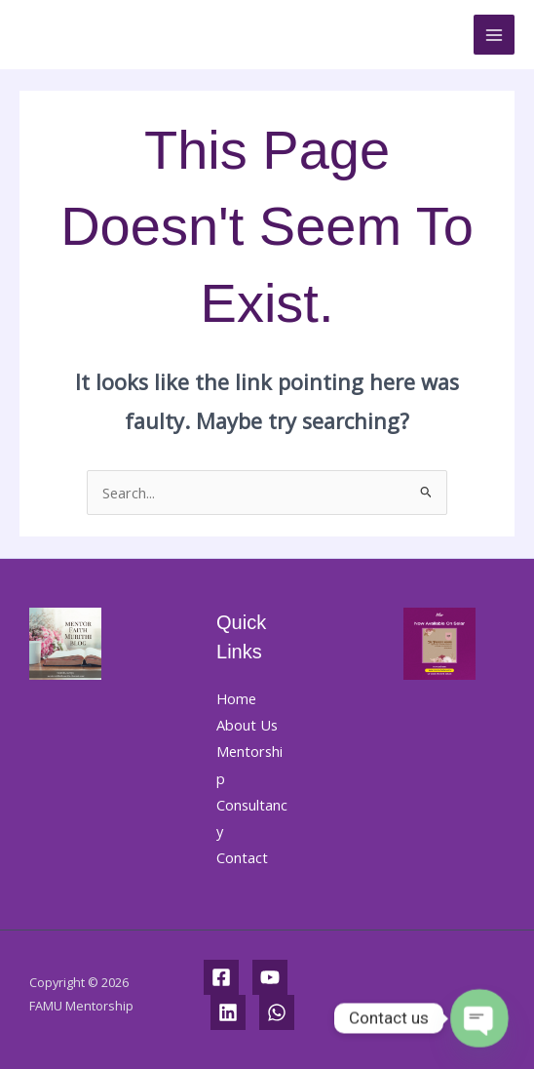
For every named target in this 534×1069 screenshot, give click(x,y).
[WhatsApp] (276, 1012)
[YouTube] (269, 977)
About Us (247, 724)
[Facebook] (221, 977)
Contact (242, 857)
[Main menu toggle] (494, 35)
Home (236, 698)
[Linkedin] (228, 1012)
